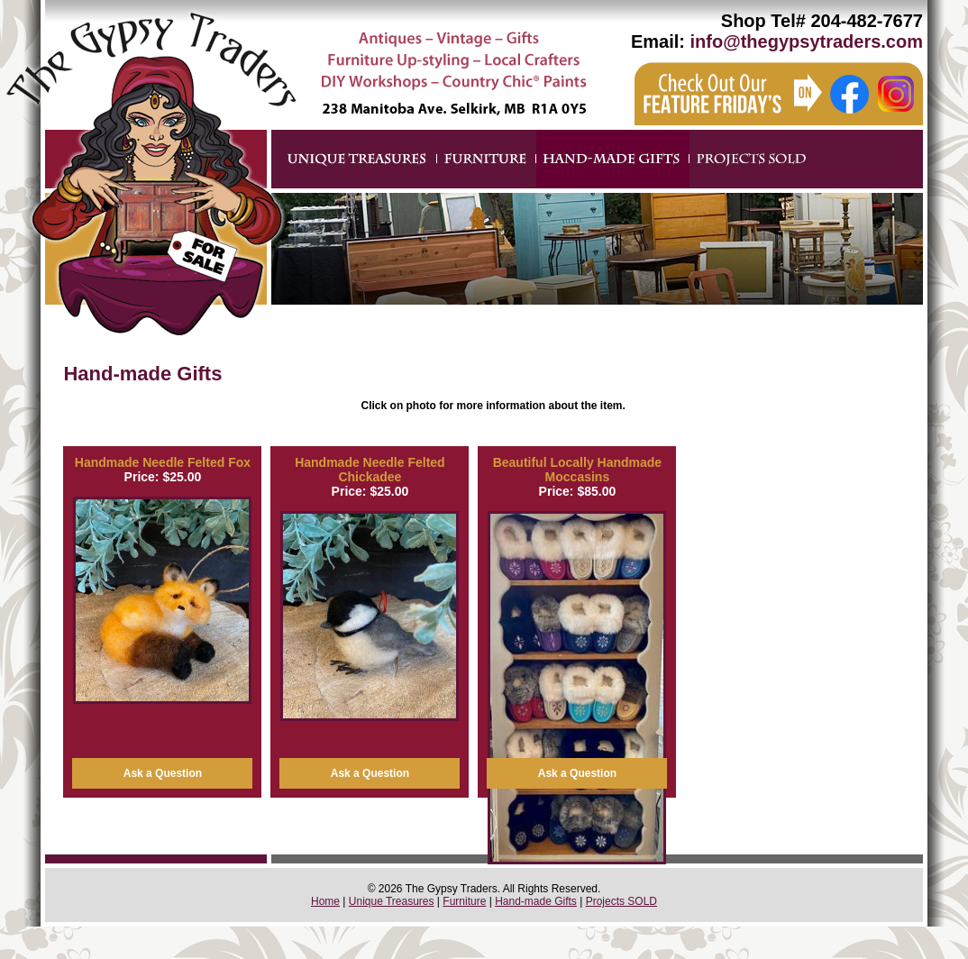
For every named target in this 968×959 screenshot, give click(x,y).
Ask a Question (162, 773)
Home (325, 901)
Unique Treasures (391, 901)
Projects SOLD (621, 901)
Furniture (464, 901)
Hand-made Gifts (536, 901)
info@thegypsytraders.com (806, 41)
